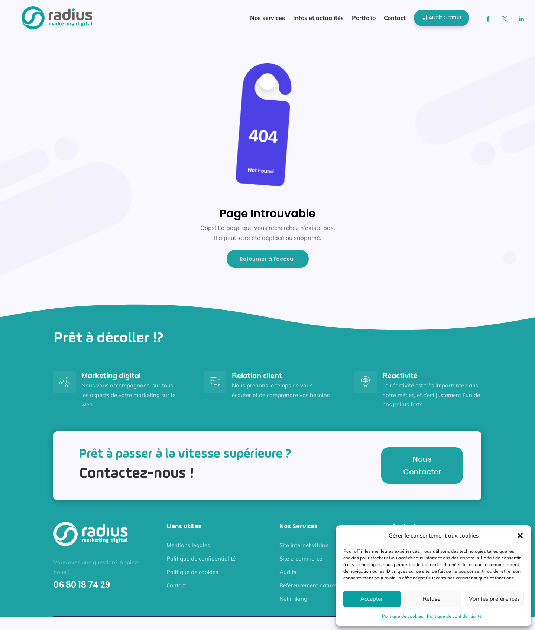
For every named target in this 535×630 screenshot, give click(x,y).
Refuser (432, 598)
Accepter (371, 598)
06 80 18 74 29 (82, 588)
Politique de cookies (402, 616)
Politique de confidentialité (454, 616)
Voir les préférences (494, 598)
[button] (520, 535)
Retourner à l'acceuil (268, 262)
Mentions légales (188, 548)
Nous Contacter (422, 469)
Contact (176, 588)
